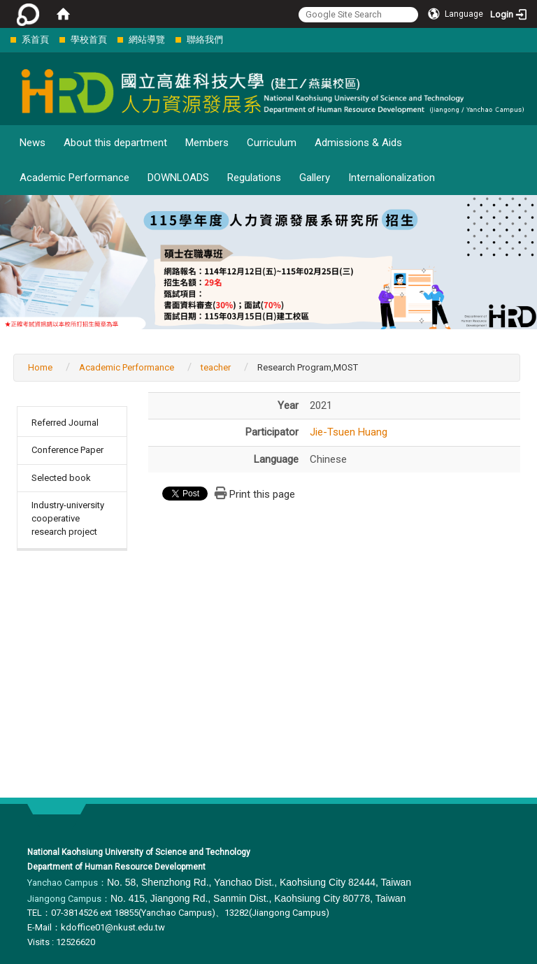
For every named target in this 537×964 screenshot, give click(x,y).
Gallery (314, 177)
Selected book (61, 478)
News (32, 142)
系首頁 (35, 39)
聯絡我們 (205, 39)
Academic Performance (74, 177)
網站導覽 (147, 39)
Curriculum (271, 142)
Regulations (254, 177)
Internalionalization (391, 177)
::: (3, 39)
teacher (216, 367)
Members (207, 142)
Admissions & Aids (358, 142)
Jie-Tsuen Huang (348, 432)
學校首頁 (89, 39)
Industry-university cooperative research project (67, 518)
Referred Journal (65, 422)
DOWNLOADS (178, 177)
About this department (115, 142)
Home (40, 367)
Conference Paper (67, 450)
